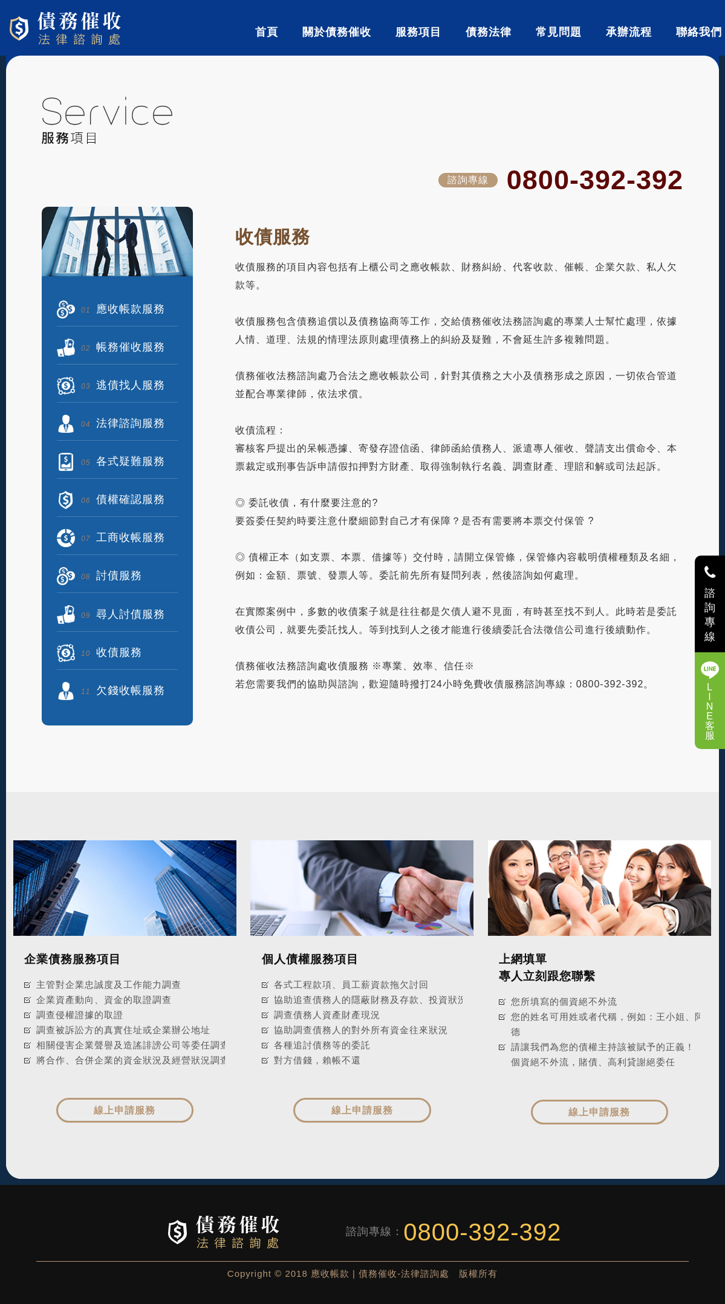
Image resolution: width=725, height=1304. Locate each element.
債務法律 (489, 32)
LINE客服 (710, 711)
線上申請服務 (124, 1110)
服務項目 (418, 32)
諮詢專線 (710, 615)
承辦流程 (629, 32)
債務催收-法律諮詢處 (67, 28)
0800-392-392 (595, 180)
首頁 (266, 32)
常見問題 (559, 32)
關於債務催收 (336, 32)
